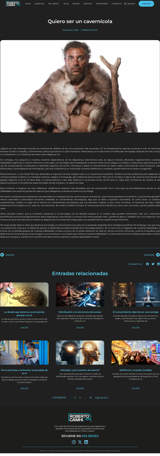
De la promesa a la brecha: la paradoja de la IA (24, 374)
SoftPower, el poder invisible (135, 372)
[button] (147, 264)
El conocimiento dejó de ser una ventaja (135, 313)
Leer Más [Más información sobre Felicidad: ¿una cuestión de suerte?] (80, 391)
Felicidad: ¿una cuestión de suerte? (80, 374)
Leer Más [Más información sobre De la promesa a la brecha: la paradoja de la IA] (24, 391)
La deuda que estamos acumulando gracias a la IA (24, 313)
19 (89, 400)
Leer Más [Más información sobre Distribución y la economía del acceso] (80, 330)
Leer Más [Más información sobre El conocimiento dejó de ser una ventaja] (135, 330)
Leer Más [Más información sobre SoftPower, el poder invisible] (135, 391)
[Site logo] (19, 6)
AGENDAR (146, 6)
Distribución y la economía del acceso (80, 313)
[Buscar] (129, 6)
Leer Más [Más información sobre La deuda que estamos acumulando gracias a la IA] (24, 330)
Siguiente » (102, 400)
